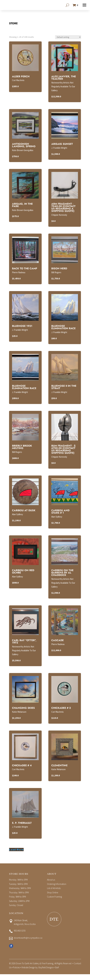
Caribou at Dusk (23, 511)
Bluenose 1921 (22, 327)
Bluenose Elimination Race (63, 328)
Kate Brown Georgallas (22, 151)
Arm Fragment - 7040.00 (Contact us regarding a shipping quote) (63, 208)
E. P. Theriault (22, 824)
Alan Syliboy (17, 515)
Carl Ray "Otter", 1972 (24, 642)
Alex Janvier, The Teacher (63, 78)
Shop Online (52, 893)
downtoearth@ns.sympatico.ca (28, 938)
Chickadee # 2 (61, 709)
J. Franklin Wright (59, 148)
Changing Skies (23, 709)
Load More (16, 850)
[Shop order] (68, 38)
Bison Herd (59, 269)
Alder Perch (20, 77)
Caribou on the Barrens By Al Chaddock (62, 573)
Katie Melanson (19, 712)
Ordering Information (56, 884)
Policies (16, 968)
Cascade (57, 641)
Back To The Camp (24, 269)
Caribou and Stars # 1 (60, 512)
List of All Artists (54, 889)
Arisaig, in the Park (22, 206)
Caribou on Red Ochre (23, 572)
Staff (57, 968)
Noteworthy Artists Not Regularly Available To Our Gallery (63, 87)
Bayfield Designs (46, 968)
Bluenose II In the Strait (63, 388)
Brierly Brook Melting (22, 448)
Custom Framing (54, 897)
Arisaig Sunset (62, 145)
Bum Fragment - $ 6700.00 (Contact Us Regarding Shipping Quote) (63, 450)
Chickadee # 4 (22, 766)
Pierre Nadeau (18, 273)
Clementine (59, 766)
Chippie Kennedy (59, 215)
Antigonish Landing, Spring (24, 146)
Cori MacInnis (18, 81)
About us (51, 880)
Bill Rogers (56, 273)
